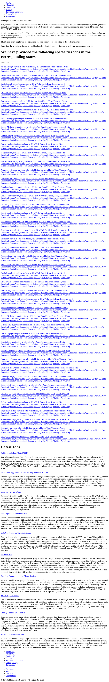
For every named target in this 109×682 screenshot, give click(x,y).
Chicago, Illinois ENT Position (13, 613)
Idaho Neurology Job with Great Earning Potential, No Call (24, 472)
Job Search (10, 3)
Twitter (9, 671)
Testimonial (10, 16)
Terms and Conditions (14, 12)
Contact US (10, 7)
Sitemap (9, 10)
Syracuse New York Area (11, 492)
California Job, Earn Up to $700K (14, 453)
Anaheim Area (6, 554)
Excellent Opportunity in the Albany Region (18, 576)
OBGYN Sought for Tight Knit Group (16, 533)
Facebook (10, 669)
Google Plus (11, 676)
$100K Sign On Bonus (10, 596)
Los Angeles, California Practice (14, 513)
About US (10, 5)
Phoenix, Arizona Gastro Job (12, 634)
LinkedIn (9, 673)
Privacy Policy (11, 14)
